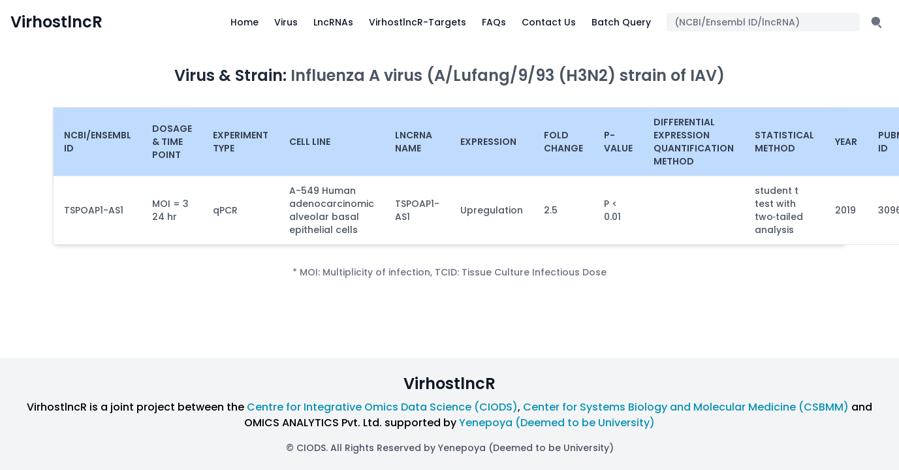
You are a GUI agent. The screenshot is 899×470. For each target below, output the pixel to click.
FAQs (494, 22)
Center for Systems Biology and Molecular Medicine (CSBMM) (686, 407)
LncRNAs (333, 22)
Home (244, 22)
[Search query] (763, 22)
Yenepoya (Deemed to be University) (557, 422)
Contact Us (549, 22)
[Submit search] (877, 22)
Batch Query (621, 22)
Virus (286, 22)
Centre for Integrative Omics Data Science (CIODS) (382, 407)
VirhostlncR (56, 22)
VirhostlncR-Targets (417, 22)
